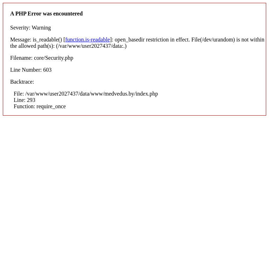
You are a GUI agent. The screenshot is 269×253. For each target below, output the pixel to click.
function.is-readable (87, 40)
